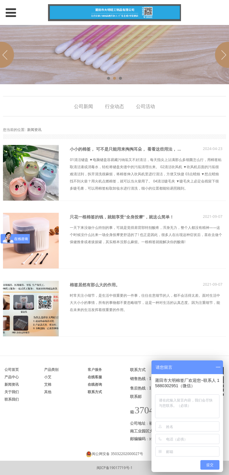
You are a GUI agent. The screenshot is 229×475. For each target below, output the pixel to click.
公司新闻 (83, 106)
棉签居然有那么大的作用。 (95, 285)
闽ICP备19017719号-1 (115, 467)
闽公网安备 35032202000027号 (117, 453)
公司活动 (145, 106)
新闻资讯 (34, 129)
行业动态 (114, 106)
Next (221, 54)
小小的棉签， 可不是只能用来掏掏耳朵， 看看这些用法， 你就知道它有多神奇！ (144, 149)
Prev (8, 54)
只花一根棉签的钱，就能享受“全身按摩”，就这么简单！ (122, 217)
